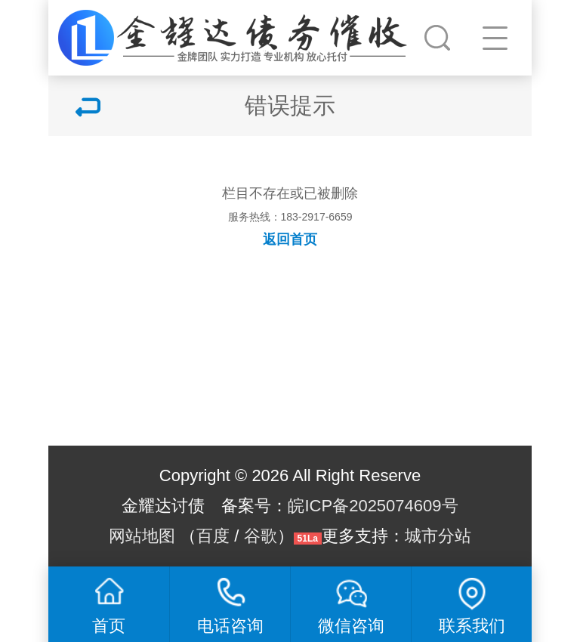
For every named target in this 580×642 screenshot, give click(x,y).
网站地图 (142, 535)
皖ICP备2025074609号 (373, 505)
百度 (213, 535)
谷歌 (260, 535)
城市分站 (438, 535)
